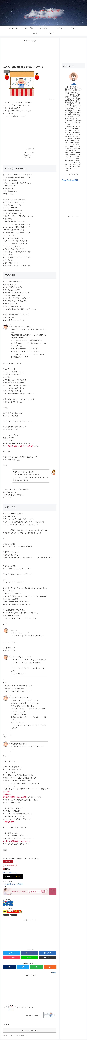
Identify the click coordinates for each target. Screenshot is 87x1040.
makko (73, 84)
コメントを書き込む (29, 1031)
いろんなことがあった (30, 152)
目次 (27, 148)
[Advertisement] (29, 132)
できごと (6, 915)
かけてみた (27, 158)
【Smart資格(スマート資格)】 (13, 884)
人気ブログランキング (10, 873)
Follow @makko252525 (70, 180)
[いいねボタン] (5, 850)
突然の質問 (27, 155)
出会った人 (13, 915)
